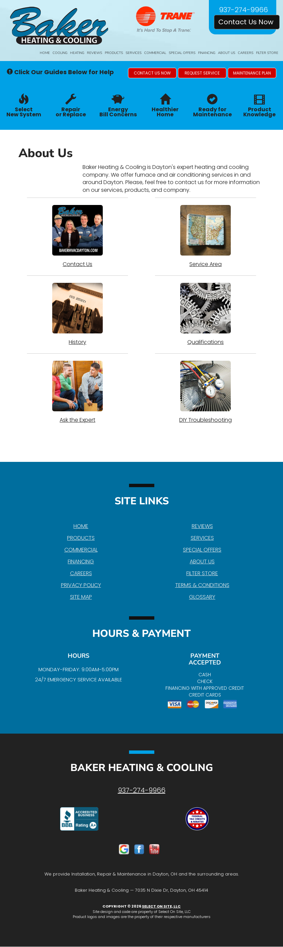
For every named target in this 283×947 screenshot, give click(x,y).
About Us (226, 53)
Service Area (205, 236)
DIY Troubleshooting (205, 392)
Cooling (60, 53)
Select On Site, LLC (161, 906)
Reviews (94, 53)
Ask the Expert (77, 392)
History (77, 314)
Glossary (202, 597)
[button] (152, 73)
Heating (77, 53)
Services (134, 53)
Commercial (155, 53)
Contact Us (77, 236)
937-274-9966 (141, 790)
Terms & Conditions (202, 585)
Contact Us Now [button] (246, 22)
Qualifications (205, 314)
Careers (245, 53)
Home (45, 53)
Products (114, 53)
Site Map (81, 597)
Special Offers (182, 53)
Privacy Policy (81, 585)
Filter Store (267, 53)
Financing (206, 53)
